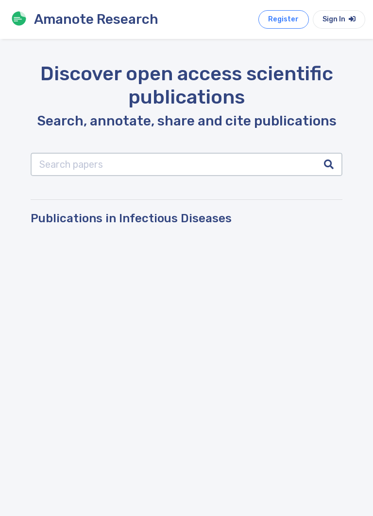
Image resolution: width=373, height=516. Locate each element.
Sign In (339, 19)
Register (283, 19)
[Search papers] (174, 164)
